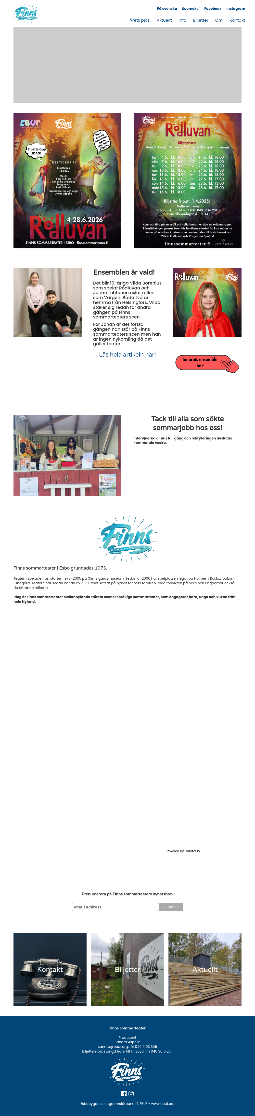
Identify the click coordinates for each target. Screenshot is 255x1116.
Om (219, 20)
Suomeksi (190, 8)
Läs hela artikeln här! (127, 354)
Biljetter (200, 20)
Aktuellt (164, 20)
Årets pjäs (139, 20)
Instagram (236, 8)
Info (182, 20)
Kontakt (237, 20)
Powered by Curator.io (183, 851)
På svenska (167, 8)
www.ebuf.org (163, 1103)
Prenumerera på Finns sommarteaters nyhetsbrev (127, 894)
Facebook (212, 8)
